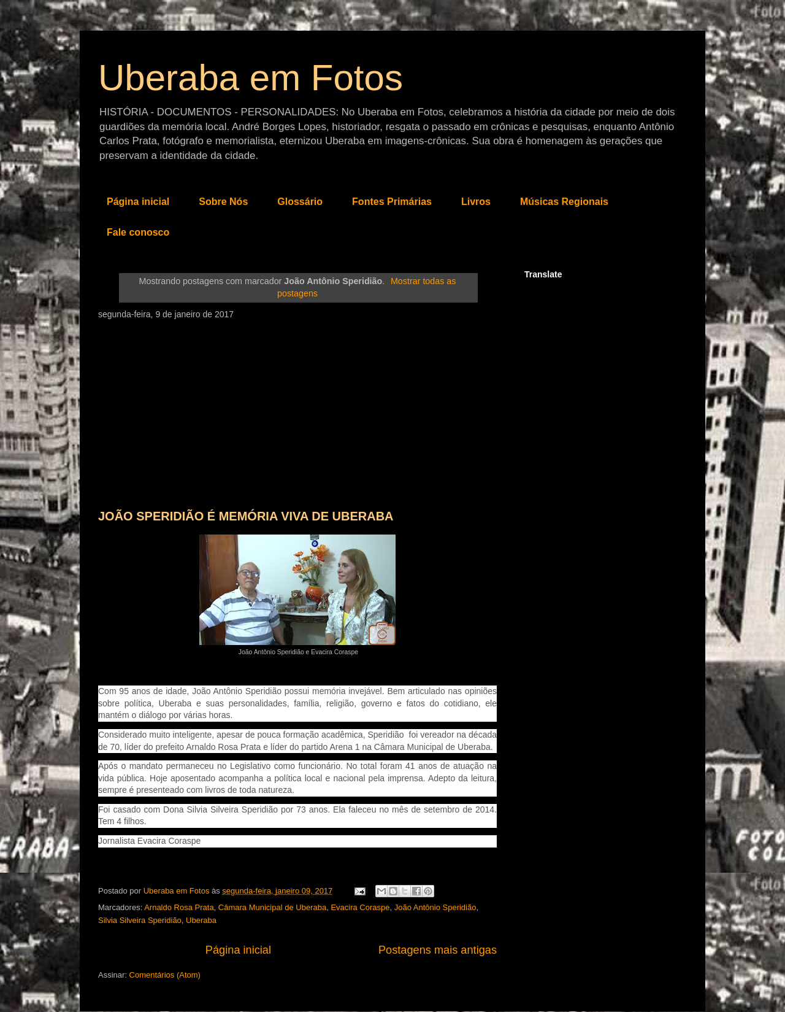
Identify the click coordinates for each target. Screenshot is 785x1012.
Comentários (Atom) (165, 974)
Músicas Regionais (564, 201)
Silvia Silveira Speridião (140, 920)
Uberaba (201, 920)
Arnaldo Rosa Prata (178, 907)
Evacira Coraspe (360, 907)
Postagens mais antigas (437, 950)
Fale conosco (138, 232)
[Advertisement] (297, 411)
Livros (476, 201)
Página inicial (138, 201)
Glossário (300, 201)
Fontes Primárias (392, 201)
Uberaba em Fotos (250, 77)
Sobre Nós (223, 201)
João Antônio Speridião (435, 907)
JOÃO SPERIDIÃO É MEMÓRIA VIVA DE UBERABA (246, 516)
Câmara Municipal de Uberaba (272, 907)
